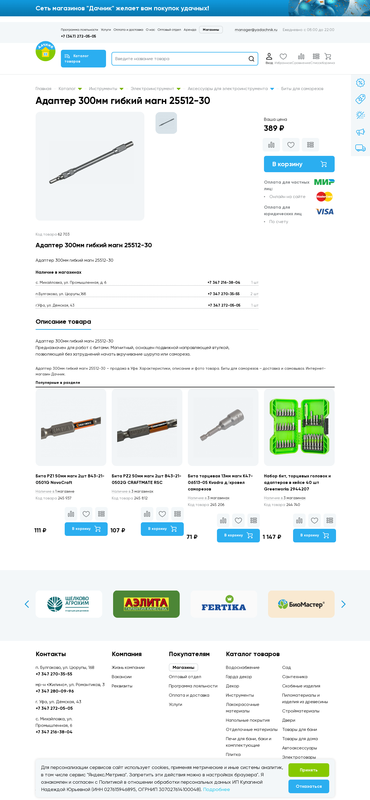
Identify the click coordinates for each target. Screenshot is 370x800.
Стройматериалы (300, 710)
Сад (286, 667)
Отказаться (309, 786)
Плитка (233, 754)
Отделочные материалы (252, 729)
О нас (150, 30)
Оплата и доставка (128, 30)
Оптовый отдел (169, 30)
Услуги (106, 30)
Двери (288, 720)
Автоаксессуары (299, 747)
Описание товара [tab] (63, 321)
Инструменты (106, 88)
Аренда (190, 30)
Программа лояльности (79, 30)
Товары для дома (300, 738)
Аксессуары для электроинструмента (231, 88)
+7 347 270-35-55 (224, 294)
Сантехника (294, 676)
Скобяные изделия (301, 685)
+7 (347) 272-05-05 (78, 36)
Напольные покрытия (248, 720)
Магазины (211, 30)
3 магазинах (133, 491)
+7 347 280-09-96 (55, 691)
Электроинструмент (156, 88)
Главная (43, 88)
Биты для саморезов (302, 88)
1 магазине (55, 491)
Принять (309, 770)
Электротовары (299, 757)
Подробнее (216, 789)
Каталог (70, 88)
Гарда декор (239, 676)
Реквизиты (122, 685)
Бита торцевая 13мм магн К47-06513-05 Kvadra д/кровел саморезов (221, 482)
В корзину (299, 164)
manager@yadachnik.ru (256, 29)
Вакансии (122, 676)
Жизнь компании (128, 667)
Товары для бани (299, 729)
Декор (232, 685)
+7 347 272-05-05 (224, 305)
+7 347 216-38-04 (223, 282)
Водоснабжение (243, 667)
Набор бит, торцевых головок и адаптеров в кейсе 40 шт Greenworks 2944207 (298, 482)
